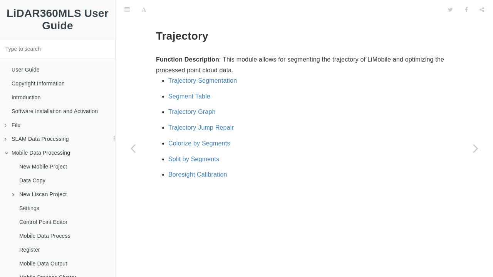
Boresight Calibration (197, 174)
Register (29, 250)
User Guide (26, 70)
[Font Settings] (144, 9)
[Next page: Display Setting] (475, 148)
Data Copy (32, 180)
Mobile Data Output (43, 263)
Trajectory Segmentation (202, 80)
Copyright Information (38, 83)
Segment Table (189, 96)
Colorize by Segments (199, 143)
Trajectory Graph (192, 111)
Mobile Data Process (44, 236)
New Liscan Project (39, 194)
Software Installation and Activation (55, 111)
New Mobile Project (43, 167)
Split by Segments (193, 159)
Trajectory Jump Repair (201, 127)
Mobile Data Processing (37, 153)
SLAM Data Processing (37, 139)
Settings (29, 208)
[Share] (482, 9)
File (12, 125)
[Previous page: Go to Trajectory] (133, 148)
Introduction (26, 97)
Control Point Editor (43, 222)
